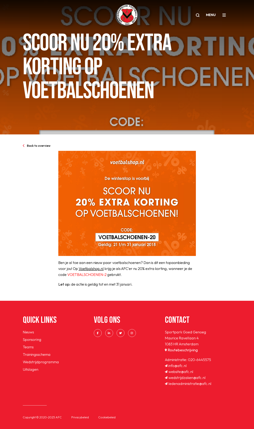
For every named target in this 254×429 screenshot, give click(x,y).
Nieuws (28, 332)
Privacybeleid (80, 417)
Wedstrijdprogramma (41, 362)
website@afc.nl (179, 371)
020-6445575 (199, 359)
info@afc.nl (176, 365)
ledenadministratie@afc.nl (188, 383)
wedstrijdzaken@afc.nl (185, 377)
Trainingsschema (36, 354)
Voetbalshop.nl (91, 268)
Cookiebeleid (107, 417)
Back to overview (36, 145)
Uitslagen (30, 369)
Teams (28, 347)
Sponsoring (32, 339)
